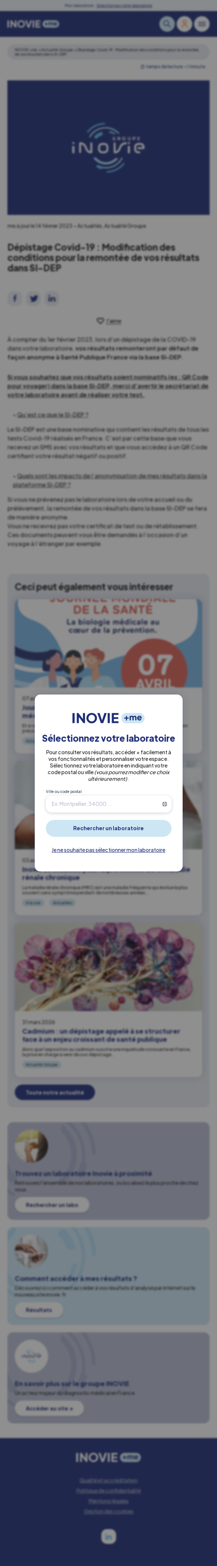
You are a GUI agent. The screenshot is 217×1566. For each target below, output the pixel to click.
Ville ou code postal (64, 791)
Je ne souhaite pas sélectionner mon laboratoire (108, 849)
